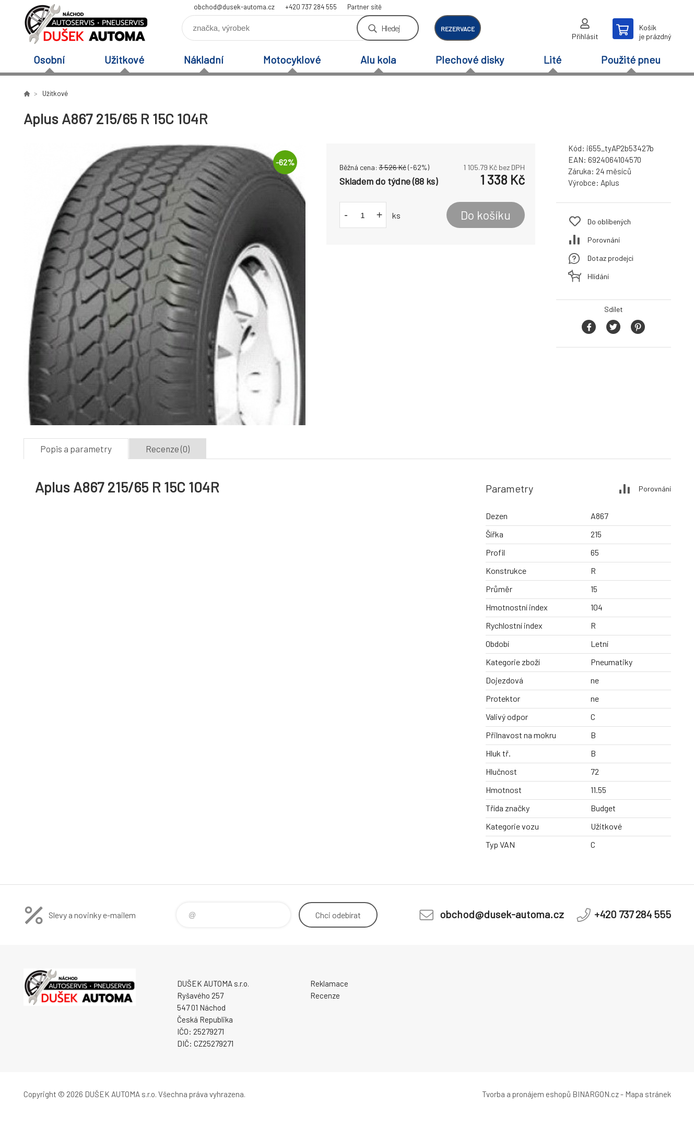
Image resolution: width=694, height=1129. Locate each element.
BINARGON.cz (595, 1094)
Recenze (325, 995)
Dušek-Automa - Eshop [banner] (86, 24)
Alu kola (378, 59)
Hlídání (598, 276)
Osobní (49, 59)
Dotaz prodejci (610, 258)
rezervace (458, 28)
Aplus (610, 182)
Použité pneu (631, 59)
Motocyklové (292, 59)
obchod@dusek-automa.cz (234, 7)
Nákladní (204, 59)
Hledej (390, 28)
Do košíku (486, 215)
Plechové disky (470, 59)
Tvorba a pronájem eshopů (526, 1094)
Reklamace (329, 983)
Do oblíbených (609, 221)
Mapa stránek (648, 1094)
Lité (552, 59)
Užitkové (124, 59)
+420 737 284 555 (311, 7)
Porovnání (603, 239)
